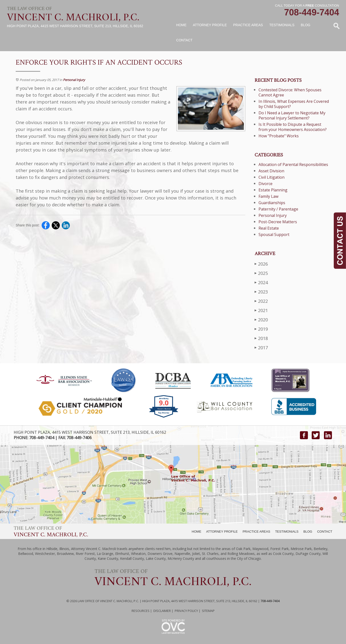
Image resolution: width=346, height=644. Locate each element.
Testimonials (282, 25)
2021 (261, 310)
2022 (261, 301)
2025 (261, 273)
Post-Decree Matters (278, 221)
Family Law (268, 196)
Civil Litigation (271, 177)
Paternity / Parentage (278, 209)
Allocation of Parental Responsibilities (293, 164)
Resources (140, 611)
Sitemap (208, 611)
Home (181, 25)
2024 (261, 282)
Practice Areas (248, 25)
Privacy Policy (186, 611)
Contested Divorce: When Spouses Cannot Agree (290, 92)
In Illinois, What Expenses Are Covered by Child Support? (294, 104)
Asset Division (271, 171)
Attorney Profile (210, 25)
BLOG (307, 531)
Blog (305, 25)
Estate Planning (273, 190)
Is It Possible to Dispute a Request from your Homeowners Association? (293, 127)
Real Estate (269, 228)
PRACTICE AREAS (256, 531)
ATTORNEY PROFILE (222, 531)
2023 (261, 291)
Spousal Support (274, 234)
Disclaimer (162, 611)
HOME (196, 531)
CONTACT (324, 531)
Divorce (265, 183)
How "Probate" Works (279, 136)
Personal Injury (74, 80)
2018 (261, 338)
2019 (261, 329)
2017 (261, 347)
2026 (261, 263)
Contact (184, 40)
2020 (261, 319)
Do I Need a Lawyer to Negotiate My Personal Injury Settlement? (292, 115)
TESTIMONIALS (286, 531)
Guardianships (272, 202)
